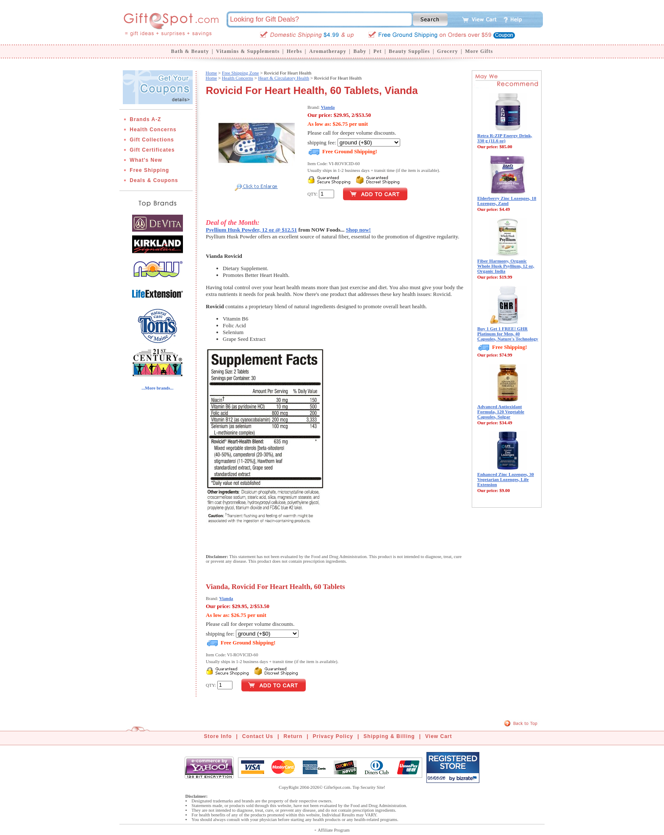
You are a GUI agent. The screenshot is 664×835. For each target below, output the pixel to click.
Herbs (294, 51)
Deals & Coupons (154, 180)
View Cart (438, 736)
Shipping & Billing (389, 736)
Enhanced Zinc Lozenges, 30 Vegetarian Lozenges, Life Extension (505, 479)
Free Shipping (149, 170)
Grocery (447, 51)
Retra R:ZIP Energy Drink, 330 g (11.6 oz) (504, 138)
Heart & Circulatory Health (283, 77)
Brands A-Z (145, 119)
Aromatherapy (327, 51)
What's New (146, 160)
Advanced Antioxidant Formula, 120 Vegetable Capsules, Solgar (500, 411)
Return (293, 736)
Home (211, 72)
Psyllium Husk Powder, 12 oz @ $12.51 (251, 230)
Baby (359, 51)
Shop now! (358, 230)
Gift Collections (152, 140)
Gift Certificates (152, 150)
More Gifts (479, 51)
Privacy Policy (333, 736)
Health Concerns (153, 130)
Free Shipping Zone (240, 72)
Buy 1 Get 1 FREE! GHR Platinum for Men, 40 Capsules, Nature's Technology (507, 333)
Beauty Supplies (409, 51)
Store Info (218, 736)
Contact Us (257, 736)
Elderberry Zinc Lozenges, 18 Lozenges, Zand (506, 201)
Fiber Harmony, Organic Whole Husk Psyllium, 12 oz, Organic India (505, 266)
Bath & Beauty (190, 51)
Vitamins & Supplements (247, 51)
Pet (378, 51)
